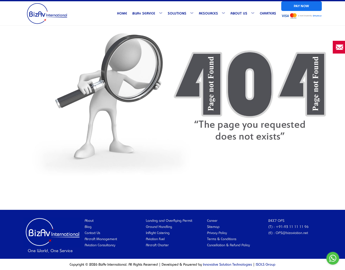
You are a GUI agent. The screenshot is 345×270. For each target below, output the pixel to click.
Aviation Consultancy (100, 245)
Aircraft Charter (157, 245)
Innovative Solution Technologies (227, 264)
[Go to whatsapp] (332, 258)
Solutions (181, 13)
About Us (243, 13)
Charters (268, 13)
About (89, 220)
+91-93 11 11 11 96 (292, 227)
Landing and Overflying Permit (169, 220)
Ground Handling (159, 227)
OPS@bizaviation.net (292, 233)
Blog (88, 227)
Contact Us (92, 233)
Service (147, 13)
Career (212, 220)
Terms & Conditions (221, 239)
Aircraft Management (101, 239)
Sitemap (213, 227)
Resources (212, 13)
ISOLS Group (265, 264)
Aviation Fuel (155, 239)
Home (122, 13)
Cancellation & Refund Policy (228, 245)
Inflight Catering (158, 233)
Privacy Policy (217, 233)
